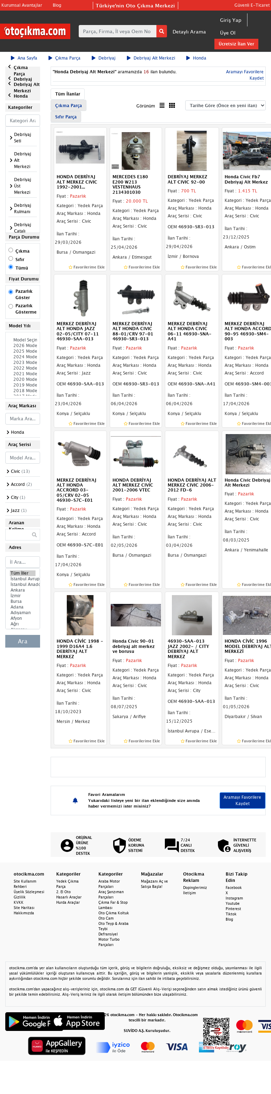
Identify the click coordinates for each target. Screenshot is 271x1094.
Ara (22, 641)
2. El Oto (63, 892)
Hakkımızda (24, 913)
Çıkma (22, 251)
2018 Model (23, 391)
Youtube (233, 903)
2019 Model (23, 385)
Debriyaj (104, 58)
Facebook (234, 887)
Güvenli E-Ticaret (252, 5)
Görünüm (145, 106)
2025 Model (23, 351)
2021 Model (23, 374)
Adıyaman (23, 613)
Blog (57, 5)
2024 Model (23, 357)
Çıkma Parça (64, 58)
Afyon (23, 618)
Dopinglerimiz (195, 887)
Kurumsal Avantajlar (21, 5)
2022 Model (23, 368)
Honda (196, 58)
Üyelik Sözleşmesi (29, 892)
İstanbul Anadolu (23, 584)
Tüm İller (23, 573)
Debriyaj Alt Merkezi (151, 58)
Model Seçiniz (23, 340)
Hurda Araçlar (68, 902)
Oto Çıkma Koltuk (113, 913)
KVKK (19, 902)
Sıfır (19, 259)
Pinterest (233, 909)
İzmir (23, 596)
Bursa (23, 601)
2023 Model (23, 362)
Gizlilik (20, 897)
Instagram (234, 898)
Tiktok (231, 914)
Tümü (21, 268)
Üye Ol (227, 33)
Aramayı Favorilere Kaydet (242, 800)
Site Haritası (24, 908)
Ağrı (23, 624)
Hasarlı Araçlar (69, 897)
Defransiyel (108, 934)
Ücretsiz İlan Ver (236, 44)
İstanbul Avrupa (23, 579)
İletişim (189, 893)
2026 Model (23, 345)
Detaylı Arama (189, 32)
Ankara (23, 590)
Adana (23, 607)
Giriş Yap (230, 20)
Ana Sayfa (24, 58)
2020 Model (23, 379)
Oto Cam (106, 918)
